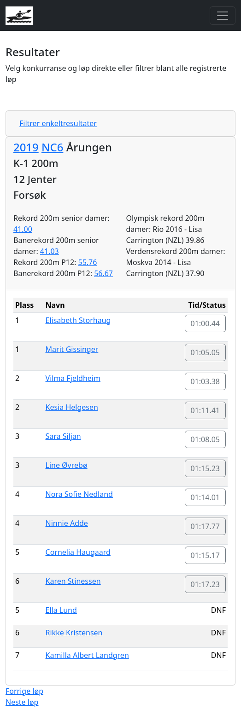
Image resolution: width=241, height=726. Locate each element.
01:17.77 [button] (205, 526)
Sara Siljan (63, 436)
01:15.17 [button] (205, 555)
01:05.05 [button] (205, 352)
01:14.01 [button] (205, 497)
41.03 (49, 251)
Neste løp (22, 702)
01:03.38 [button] (205, 381)
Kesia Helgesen (72, 407)
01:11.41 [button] (205, 410)
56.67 (103, 273)
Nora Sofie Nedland (79, 494)
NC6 (52, 147)
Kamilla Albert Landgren (87, 655)
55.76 (87, 262)
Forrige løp (24, 691)
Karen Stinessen (73, 581)
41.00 (22, 229)
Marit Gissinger (72, 349)
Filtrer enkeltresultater (58, 123)
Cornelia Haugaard (78, 552)
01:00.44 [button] (205, 323)
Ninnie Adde (67, 523)
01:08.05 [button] (205, 439)
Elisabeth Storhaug (78, 320)
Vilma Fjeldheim (73, 378)
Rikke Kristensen (74, 633)
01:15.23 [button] (205, 468)
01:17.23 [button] (205, 584)
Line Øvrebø (67, 465)
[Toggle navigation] (222, 15)
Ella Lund (61, 610)
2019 (26, 147)
